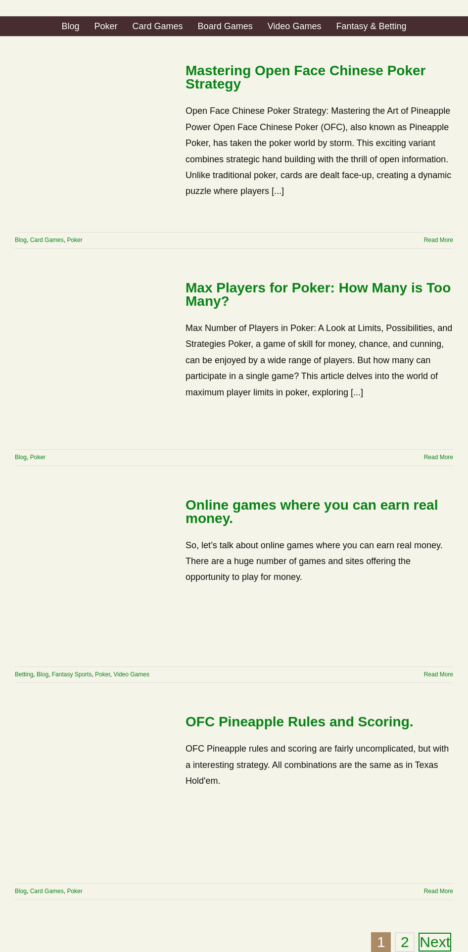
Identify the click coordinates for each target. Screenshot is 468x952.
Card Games (47, 240)
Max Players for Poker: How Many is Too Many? (318, 294)
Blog (21, 240)
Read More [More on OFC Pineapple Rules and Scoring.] (438, 891)
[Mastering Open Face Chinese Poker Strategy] (94, 143)
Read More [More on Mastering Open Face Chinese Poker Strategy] (438, 240)
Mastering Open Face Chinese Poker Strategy (306, 77)
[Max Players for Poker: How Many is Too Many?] (94, 360)
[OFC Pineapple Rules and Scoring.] (94, 794)
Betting (24, 674)
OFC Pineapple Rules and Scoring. (300, 721)
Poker (74, 240)
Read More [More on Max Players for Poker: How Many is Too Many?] (438, 457)
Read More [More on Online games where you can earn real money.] (438, 674)
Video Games (131, 674)
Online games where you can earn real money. (312, 511)
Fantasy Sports (72, 674)
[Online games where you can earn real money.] (94, 577)
